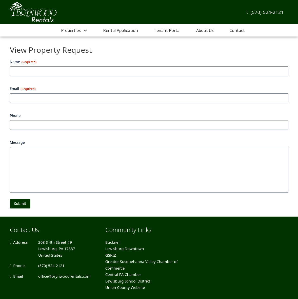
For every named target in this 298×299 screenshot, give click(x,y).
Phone (15, 115)
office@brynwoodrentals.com (64, 276)
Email (23, 88)
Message (17, 142)
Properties (71, 30)
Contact (237, 30)
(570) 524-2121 (265, 12)
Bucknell (113, 242)
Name (23, 61)
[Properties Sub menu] (85, 30)
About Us (205, 30)
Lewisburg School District (127, 281)
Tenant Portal (167, 30)
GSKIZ (110, 255)
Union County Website (125, 287)
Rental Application (120, 30)
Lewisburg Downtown (124, 248)
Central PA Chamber (123, 274)
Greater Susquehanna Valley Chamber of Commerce (141, 265)
